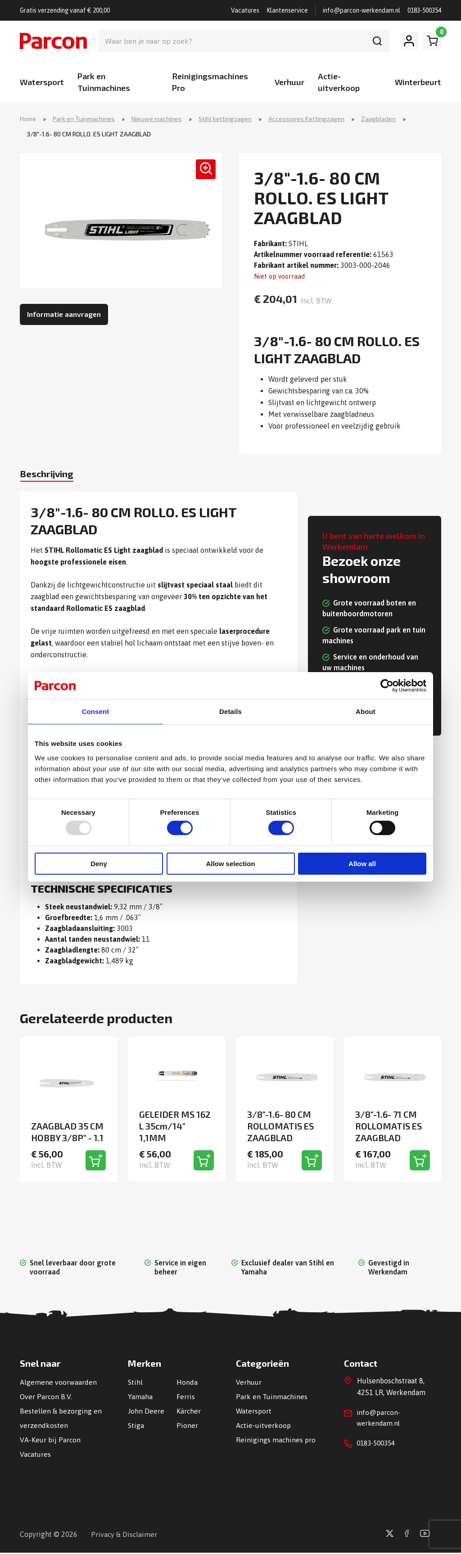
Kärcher (188, 1412)
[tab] (52, 476)
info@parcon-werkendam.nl (361, 10)
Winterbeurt (418, 82)
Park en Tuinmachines (84, 119)
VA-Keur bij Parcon (50, 1441)
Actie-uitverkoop (263, 1427)
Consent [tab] (95, 711)
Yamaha (140, 1398)
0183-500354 (424, 10)
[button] (201, 174)
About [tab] (365, 711)
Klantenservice (287, 10)
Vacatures (245, 10)
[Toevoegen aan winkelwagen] (96, 1162)
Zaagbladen (378, 119)
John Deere (146, 1412)
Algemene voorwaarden (58, 1383)
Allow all (362, 864)
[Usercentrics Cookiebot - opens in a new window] (387, 685)
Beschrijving (52, 475)
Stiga (136, 1427)
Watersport (42, 82)
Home (28, 119)
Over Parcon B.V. (46, 1398)
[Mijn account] (409, 41)
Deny (98, 864)
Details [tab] (230, 711)
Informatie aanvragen (64, 315)
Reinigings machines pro (276, 1441)
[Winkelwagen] (432, 41)
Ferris (185, 1398)
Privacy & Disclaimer (124, 1535)
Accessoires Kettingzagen (306, 119)
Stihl (135, 1383)
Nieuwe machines (156, 119)
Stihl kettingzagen (225, 119)
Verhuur (289, 82)
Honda (187, 1383)
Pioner (187, 1427)
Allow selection (230, 864)
